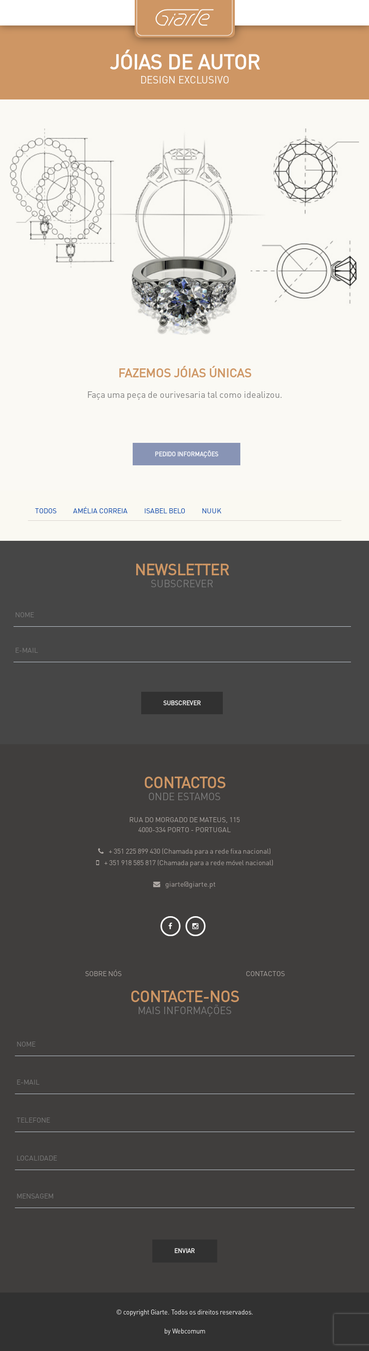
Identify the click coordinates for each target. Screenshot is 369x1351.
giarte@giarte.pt (190, 883)
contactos (265, 973)
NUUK (211, 510)
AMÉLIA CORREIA (100, 510)
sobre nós (103, 973)
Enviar (184, 1251)
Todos (46, 510)
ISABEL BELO (164, 510)
